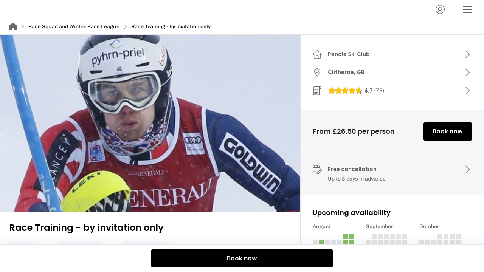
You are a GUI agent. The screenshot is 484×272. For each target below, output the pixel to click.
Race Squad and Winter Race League (73, 26)
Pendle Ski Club (349, 54)
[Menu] (467, 9)
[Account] (440, 9)
